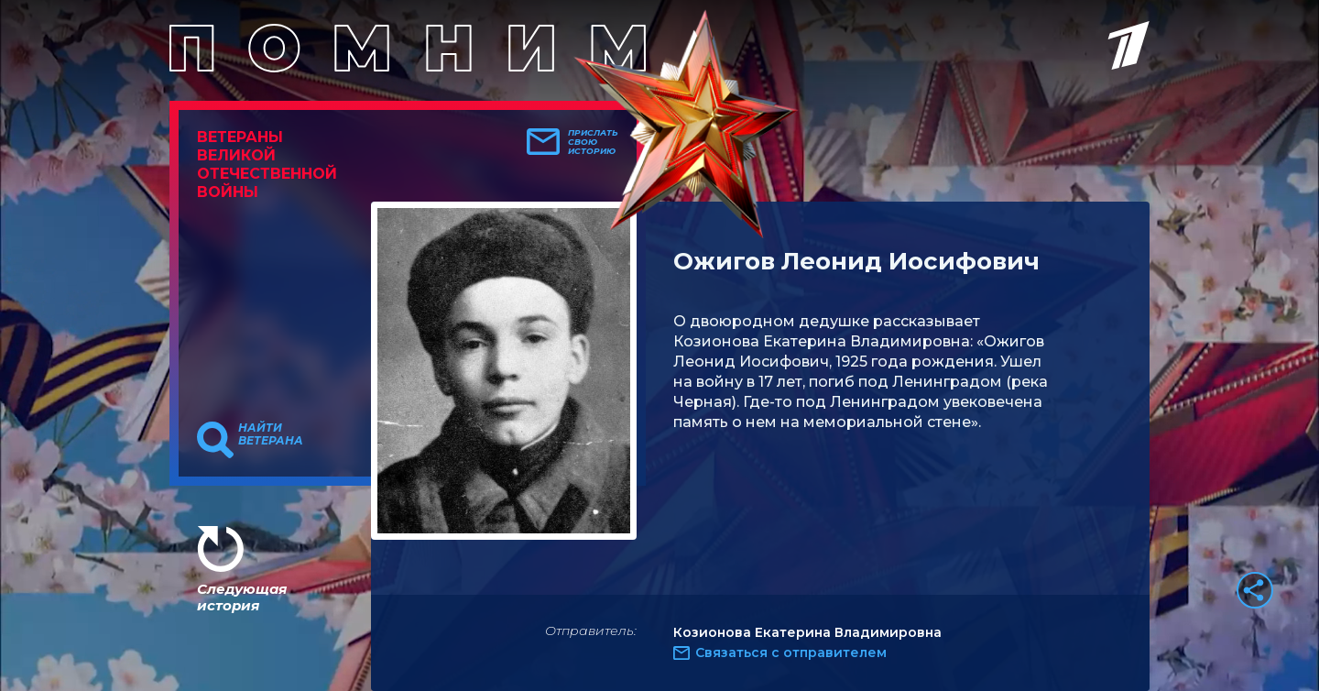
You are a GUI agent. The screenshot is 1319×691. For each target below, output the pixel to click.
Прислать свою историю (593, 142)
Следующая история (242, 597)
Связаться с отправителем (791, 652)
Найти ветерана (270, 434)
